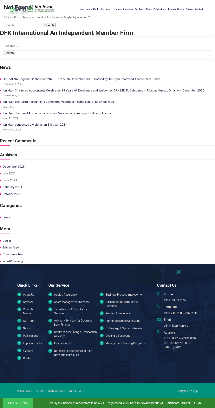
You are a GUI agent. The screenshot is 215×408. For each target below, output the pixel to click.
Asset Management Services (72, 302)
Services (107, 8)
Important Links (176, 8)
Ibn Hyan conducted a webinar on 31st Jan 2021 (35, 124)
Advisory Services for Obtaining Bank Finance (73, 322)
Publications (159, 8)
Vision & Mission (124, 8)
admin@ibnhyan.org (176, 325)
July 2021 (9, 173)
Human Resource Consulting (123, 320)
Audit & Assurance (65, 294)
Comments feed (13, 254)
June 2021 (10, 180)
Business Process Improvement (125, 294)
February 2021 (12, 187)
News (149, 8)
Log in (7, 240)
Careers (189, 8)
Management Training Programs (126, 343)
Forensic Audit (63, 343)
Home (82, 8)
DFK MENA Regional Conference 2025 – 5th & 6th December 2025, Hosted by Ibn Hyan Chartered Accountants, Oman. (82, 79)
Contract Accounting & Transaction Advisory (75, 334)
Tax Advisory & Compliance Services (70, 311)
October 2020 (12, 194)
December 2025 (14, 166)
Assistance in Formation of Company (122, 303)
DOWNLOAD (191, 403)
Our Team (139, 8)
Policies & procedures (119, 313)
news (6, 217)
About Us (92, 8)
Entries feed (11, 247)
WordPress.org (13, 261)
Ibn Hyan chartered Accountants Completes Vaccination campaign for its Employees (58, 102)
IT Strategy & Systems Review (124, 328)
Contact (199, 8)
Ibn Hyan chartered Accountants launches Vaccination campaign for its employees (57, 113)
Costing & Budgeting (118, 335)
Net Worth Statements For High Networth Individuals (73, 352)
